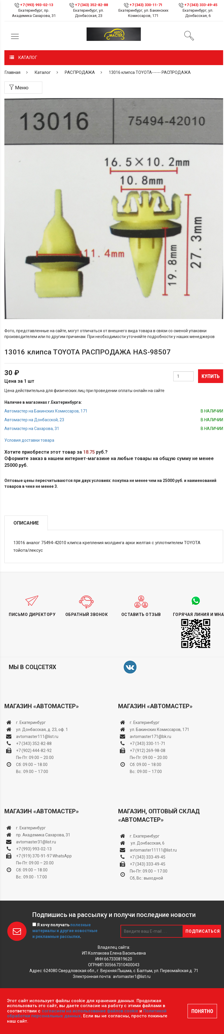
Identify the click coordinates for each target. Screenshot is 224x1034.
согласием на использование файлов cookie (90, 1011)
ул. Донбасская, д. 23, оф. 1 (42, 729)
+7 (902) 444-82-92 (34, 750)
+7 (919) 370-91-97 (34, 856)
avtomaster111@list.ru (37, 736)
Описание (26, 523)
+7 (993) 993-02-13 (34, 849)
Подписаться (203, 931)
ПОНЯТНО (202, 1011)
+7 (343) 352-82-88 (91, 5)
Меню (19, 87)
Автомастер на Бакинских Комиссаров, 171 (46, 411)
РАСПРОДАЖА (80, 72)
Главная (12, 72)
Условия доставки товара (29, 440)
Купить (211, 376)
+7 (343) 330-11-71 (146, 5)
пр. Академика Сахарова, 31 (43, 835)
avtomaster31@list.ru (36, 842)
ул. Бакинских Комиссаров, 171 (159, 729)
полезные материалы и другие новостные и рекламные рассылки (64, 930)
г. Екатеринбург (31, 722)
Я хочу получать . (64, 930)
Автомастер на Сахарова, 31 (31, 428)
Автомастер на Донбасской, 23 (34, 419)
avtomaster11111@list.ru (153, 850)
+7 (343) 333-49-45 (200, 5)
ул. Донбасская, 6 (147, 843)
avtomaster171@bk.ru (150, 736)
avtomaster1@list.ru (131, 976)
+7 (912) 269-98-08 (147, 750)
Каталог (42, 72)
